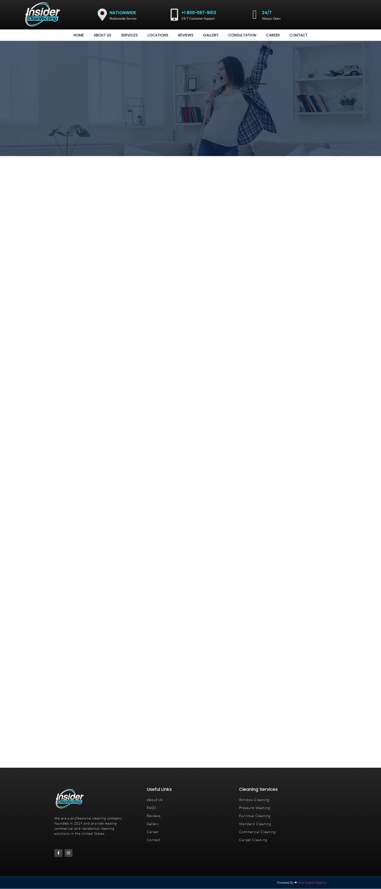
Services (129, 35)
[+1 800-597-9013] (174, 15)
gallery (210, 35)
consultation (242, 35)
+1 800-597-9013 (199, 13)
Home (78, 35)
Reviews (185, 35)
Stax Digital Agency (312, 883)
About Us (102, 35)
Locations (157, 35)
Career (273, 35)
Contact (298, 35)
